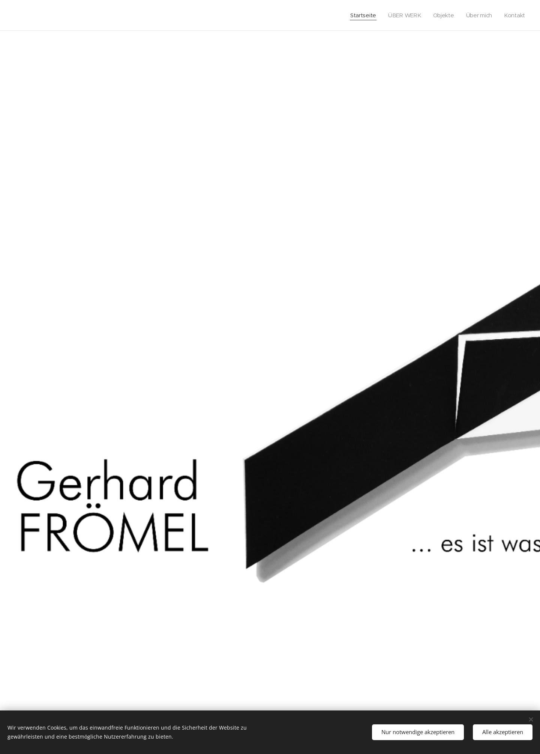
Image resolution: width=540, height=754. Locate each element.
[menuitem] (361, 15)
